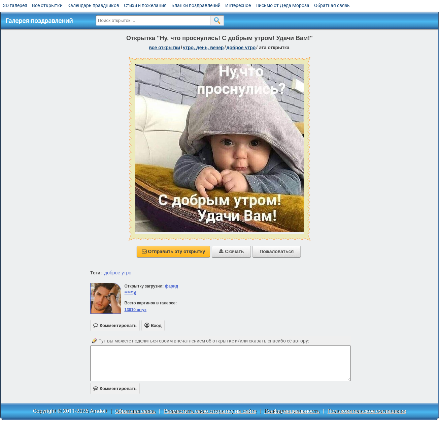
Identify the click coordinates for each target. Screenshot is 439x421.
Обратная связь (332, 5)
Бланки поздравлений (196, 5)
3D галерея (15, 5)
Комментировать (115, 388)
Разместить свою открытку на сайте (210, 411)
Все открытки (47, 5)
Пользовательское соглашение (367, 411)
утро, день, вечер (203, 47)
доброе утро (241, 47)
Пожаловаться (277, 251)
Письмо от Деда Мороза (282, 5)
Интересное (238, 5)
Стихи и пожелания (145, 5)
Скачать (231, 251)
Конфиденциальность (291, 411)
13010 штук (135, 309)
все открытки (164, 47)
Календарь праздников (93, 5)
